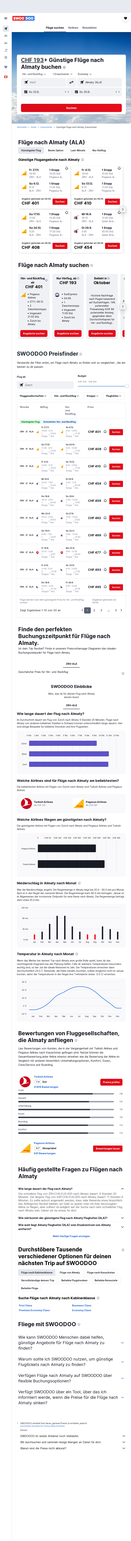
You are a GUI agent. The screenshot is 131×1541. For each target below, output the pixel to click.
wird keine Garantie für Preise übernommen (42, 1426)
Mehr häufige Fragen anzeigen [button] (71, 1236)
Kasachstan (46, 127)
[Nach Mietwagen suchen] (5, 43)
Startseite (22, 127)
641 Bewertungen (45, 1153)
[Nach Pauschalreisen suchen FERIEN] (5, 50)
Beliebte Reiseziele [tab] (106, 1280)
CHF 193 (32, 60)
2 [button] (94, 610)
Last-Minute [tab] (78, 150)
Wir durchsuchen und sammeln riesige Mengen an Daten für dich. (73, 1442)
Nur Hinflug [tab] (99, 150)
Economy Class (81, 1310)
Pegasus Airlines (44, 1143)
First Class (25, 1305)
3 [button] (101, 610)
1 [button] (87, 610)
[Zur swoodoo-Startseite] (23, 18)
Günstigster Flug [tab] (31, 150)
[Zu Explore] (5, 57)
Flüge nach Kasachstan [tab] (101, 1272)
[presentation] (64, 67)
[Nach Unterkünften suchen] (5, 35)
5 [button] (116, 610)
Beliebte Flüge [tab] (29, 1288)
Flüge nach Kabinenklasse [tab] (37, 1272)
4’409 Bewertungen (46, 1086)
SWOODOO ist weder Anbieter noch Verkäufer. (73, 1436)
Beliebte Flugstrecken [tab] (74, 1280)
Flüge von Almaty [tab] (70, 1272)
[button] (6, 18)
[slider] (127, 386)
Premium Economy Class (34, 1310)
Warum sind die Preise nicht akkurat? (73, 1448)
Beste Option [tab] (55, 150)
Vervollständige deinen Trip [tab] (37, 1280)
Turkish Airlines (43, 1076)
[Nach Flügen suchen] (5, 28)
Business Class (81, 1305)
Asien (34, 127)
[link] (33, 333)
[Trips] (5, 67)
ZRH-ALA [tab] (71, 663)
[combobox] (85, 74)
